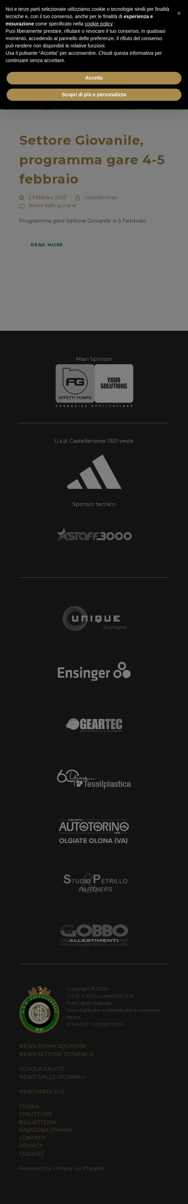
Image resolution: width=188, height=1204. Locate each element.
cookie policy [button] (98, 24)
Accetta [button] (94, 78)
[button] (179, 11)
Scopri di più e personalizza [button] (94, 94)
